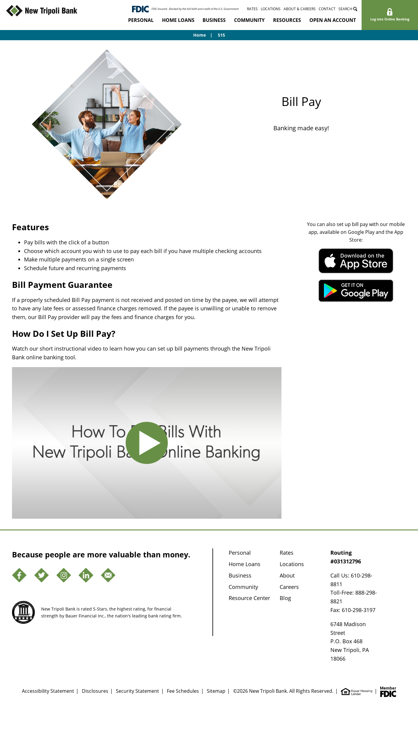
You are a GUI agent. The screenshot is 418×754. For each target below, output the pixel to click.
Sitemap (216, 691)
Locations (271, 8)
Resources (287, 20)
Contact (327, 8)
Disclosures (95, 691)
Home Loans (178, 20)
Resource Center (249, 598)
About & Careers (300, 8)
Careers (289, 586)
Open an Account (332, 20)
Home (199, 35)
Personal (141, 20)
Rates (252, 8)
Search (347, 8)
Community (249, 20)
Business (214, 20)
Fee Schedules (183, 691)
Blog (285, 598)
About (287, 575)
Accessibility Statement (48, 691)
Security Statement (137, 691)
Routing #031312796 (345, 557)
